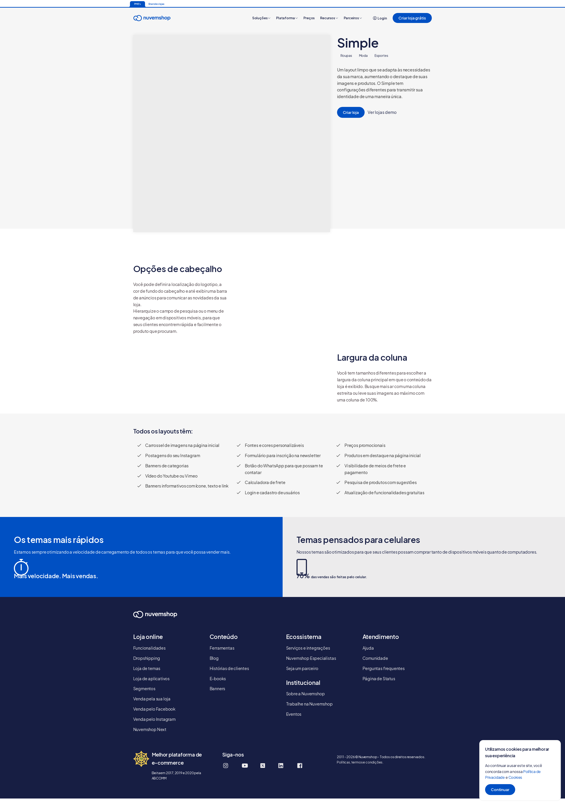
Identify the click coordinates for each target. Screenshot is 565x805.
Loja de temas (147, 668)
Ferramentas (222, 648)
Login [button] (380, 18)
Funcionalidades (149, 648)
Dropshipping (146, 658)
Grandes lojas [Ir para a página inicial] (156, 4)
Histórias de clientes (229, 668)
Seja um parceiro (302, 668)
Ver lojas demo (382, 112)
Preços (309, 18)
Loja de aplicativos (151, 678)
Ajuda (368, 648)
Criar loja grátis (412, 18)
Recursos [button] (329, 18)
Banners (217, 688)
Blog (214, 658)
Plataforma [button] (287, 18)
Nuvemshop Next (149, 729)
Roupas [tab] (346, 55)
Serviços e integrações (308, 648)
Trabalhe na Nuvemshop (309, 703)
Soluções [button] (261, 18)
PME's (137, 4)
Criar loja (351, 112)
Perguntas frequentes (384, 668)
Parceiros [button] (353, 18)
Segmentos (144, 688)
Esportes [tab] (381, 55)
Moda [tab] (363, 55)
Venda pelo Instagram (154, 719)
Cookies (515, 777)
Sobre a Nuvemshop (305, 693)
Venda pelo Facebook (154, 709)
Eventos (294, 714)
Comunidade (375, 658)
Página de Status (379, 678)
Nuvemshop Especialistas (311, 658)
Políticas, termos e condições (359, 762)
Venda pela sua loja (152, 698)
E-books (218, 678)
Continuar (500, 789)
